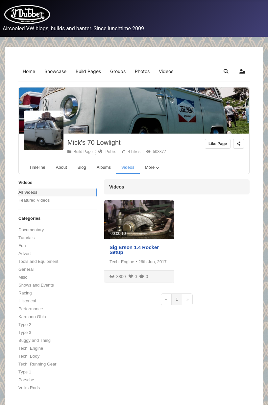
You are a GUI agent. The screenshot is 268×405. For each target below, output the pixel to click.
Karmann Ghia (32, 316)
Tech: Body (28, 356)
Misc (22, 277)
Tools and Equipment (38, 261)
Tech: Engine (30, 348)
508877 (156, 151)
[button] (225, 71)
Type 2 (24, 324)
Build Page (80, 151)
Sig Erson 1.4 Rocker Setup (134, 249)
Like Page (217, 143)
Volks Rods (29, 387)
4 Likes (131, 151)
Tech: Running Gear (37, 364)
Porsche (26, 379)
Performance (30, 308)
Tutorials (26, 237)
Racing (25, 293)
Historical (27, 300)
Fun (22, 245)
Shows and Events (36, 285)
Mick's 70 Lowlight (94, 142)
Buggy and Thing (34, 340)
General (26, 269)
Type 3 (24, 332)
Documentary (31, 229)
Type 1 (24, 371)
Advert (24, 253)
